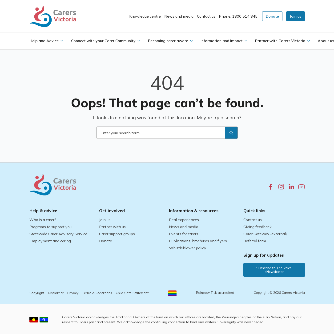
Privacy (72, 293)
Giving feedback (257, 226)
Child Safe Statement (132, 293)
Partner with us (112, 226)
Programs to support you (50, 226)
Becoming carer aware (168, 40)
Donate (105, 241)
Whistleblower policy (187, 248)
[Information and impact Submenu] (246, 40)
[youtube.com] (301, 186)
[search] (231, 133)
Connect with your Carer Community (103, 40)
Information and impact (222, 40)
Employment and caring (50, 241)
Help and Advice (44, 40)
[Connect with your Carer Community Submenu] (139, 40)
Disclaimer (56, 293)
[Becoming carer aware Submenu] (191, 40)
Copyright (36, 293)
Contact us (206, 16)
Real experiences (184, 219)
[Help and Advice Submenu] (62, 40)
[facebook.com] (270, 186)
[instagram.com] (281, 186)
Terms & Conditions (97, 293)
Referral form (254, 241)
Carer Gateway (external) (265, 233)
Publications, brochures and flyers (198, 241)
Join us (104, 219)
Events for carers (183, 233)
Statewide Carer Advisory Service (58, 233)
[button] (295, 16)
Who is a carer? (42, 219)
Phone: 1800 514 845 (238, 16)
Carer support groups (117, 233)
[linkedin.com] (291, 186)
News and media (178, 16)
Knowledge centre (145, 16)
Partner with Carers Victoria (280, 40)
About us (326, 40)
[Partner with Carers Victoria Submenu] (308, 40)
